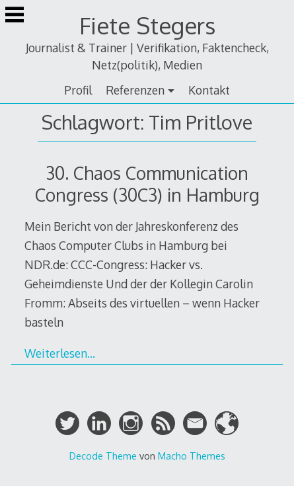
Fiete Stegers (147, 25)
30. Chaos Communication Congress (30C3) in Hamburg (147, 184)
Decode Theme (103, 456)
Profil (78, 90)
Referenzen (135, 90)
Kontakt (209, 90)
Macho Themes (191, 456)
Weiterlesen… (59, 353)
